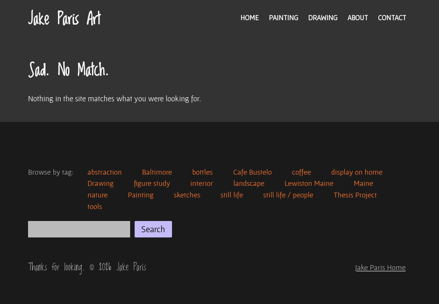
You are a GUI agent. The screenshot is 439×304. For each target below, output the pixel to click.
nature (98, 194)
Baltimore (157, 172)
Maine (363, 183)
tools (95, 206)
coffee (301, 172)
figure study (152, 183)
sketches (187, 194)
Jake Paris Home (380, 267)
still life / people (288, 194)
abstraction (105, 172)
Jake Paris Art (64, 19)
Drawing (322, 17)
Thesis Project (355, 194)
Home (249, 17)
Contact (392, 17)
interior (201, 183)
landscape (248, 183)
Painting (283, 17)
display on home (357, 172)
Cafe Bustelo (252, 172)
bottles (202, 172)
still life (232, 194)
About (357, 17)
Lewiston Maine (309, 183)
